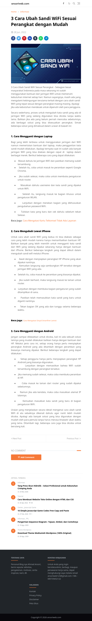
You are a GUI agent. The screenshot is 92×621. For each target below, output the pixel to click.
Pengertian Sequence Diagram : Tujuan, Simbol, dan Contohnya (48, 522)
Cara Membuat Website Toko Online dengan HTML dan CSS (46, 499)
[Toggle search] (73, 3)
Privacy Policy (35, 595)
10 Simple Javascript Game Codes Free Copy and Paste (43, 510)
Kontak (32, 591)
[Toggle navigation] (78, 3)
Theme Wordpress (24, 530)
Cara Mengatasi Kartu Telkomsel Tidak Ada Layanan (49, 220)
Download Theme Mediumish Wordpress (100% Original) (44, 533)
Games (20, 507)
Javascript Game (30, 507)
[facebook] (63, 3)
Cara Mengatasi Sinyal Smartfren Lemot (40, 320)
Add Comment (26, 457)
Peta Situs (33, 603)
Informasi (21, 482)
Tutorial (20, 496)
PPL (27, 518)
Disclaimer (34, 599)
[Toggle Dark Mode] (69, 3)
